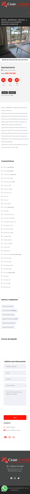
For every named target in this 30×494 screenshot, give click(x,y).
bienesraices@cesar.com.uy (13, 430)
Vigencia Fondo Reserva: (10, 319)
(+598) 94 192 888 (10, 427)
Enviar (15, 417)
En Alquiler (12, 92)
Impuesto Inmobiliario (9, 323)
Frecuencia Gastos (9, 310)
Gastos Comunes (8, 306)
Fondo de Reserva (8, 314)
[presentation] (16, 410)
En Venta (5, 92)
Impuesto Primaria (8, 327)
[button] (3, 59)
